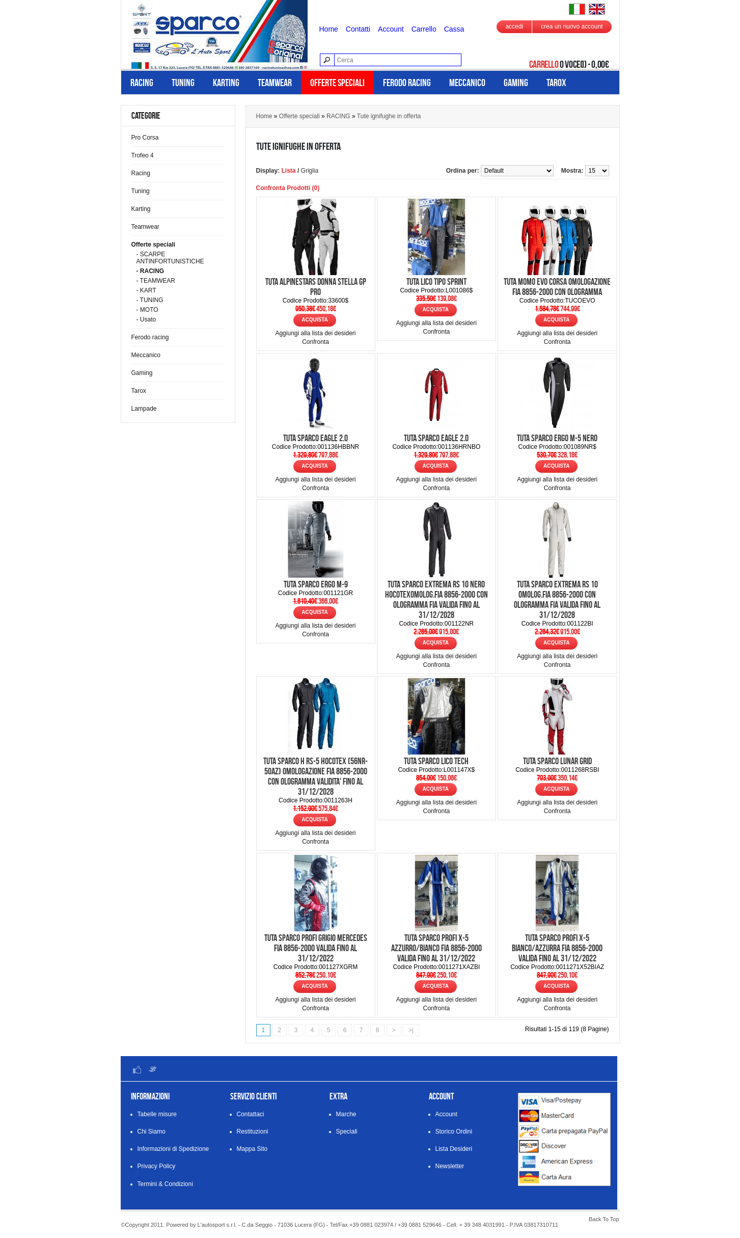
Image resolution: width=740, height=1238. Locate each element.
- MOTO (147, 309)
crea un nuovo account (571, 26)
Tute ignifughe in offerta (389, 116)
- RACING (150, 271)
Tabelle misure (157, 1114)
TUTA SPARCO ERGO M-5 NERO (557, 438)
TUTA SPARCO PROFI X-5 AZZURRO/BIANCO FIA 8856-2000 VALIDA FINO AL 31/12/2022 (436, 948)
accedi (514, 26)
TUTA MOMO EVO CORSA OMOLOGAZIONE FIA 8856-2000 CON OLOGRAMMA (557, 287)
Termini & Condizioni (165, 1184)
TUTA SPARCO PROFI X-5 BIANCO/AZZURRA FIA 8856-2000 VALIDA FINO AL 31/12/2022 (557, 948)
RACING (338, 116)
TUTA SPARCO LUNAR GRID (557, 761)
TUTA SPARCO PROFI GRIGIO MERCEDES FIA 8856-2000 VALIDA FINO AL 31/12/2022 (315, 948)
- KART (146, 290)
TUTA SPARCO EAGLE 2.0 (315, 438)
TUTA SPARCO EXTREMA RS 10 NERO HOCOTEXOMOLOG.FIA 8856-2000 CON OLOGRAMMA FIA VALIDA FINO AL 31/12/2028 (436, 599)
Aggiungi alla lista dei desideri (315, 333)
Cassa (454, 29)
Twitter (152, 1069)
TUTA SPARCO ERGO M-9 (316, 584)
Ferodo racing (407, 82)
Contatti (358, 29)
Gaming (516, 82)
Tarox (556, 82)
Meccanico (467, 82)
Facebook (137, 1069)
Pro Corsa (145, 137)
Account (391, 29)
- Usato (146, 319)
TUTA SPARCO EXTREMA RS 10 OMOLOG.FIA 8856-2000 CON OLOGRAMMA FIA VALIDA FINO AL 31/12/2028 (557, 599)
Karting (226, 82)
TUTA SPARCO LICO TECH (436, 761)
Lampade (144, 408)
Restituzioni (252, 1131)
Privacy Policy (157, 1166)
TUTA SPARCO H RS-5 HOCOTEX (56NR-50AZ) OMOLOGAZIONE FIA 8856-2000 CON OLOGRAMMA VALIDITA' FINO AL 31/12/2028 (315, 776)
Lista (289, 170)
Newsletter (449, 1166)
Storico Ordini (454, 1131)
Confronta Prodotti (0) (288, 188)
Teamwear (275, 82)
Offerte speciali (337, 82)
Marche (346, 1114)
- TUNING (149, 300)
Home (328, 29)
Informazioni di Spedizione (173, 1148)
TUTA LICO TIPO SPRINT (436, 282)
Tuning (183, 82)
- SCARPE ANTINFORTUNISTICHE (170, 258)
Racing (141, 82)
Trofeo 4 (142, 155)
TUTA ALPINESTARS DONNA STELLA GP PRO (315, 287)
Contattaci (250, 1114)
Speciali (347, 1131)
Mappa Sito (252, 1148)
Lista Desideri (454, 1148)
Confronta (315, 341)
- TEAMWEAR (155, 280)
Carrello (424, 29)
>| (411, 1030)
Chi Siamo (152, 1131)
